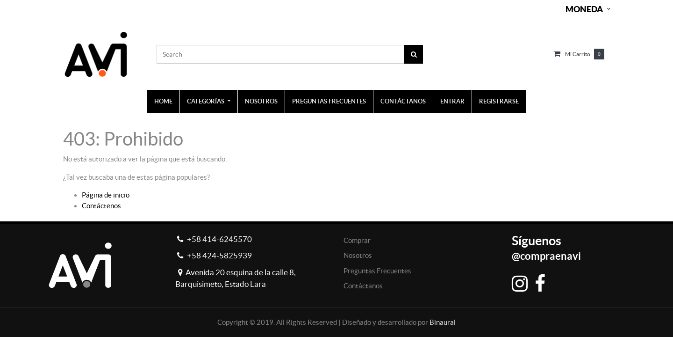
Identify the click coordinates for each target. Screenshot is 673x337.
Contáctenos (101, 206)
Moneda (584, 9)
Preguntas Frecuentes (377, 271)
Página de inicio (105, 195)
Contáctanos (363, 286)
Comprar (357, 240)
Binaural (443, 322)
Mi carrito (577, 54)
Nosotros (358, 255)
